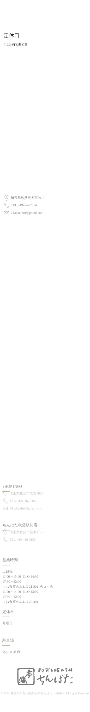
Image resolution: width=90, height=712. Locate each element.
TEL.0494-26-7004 (24, 204)
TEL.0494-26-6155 (23, 537)
